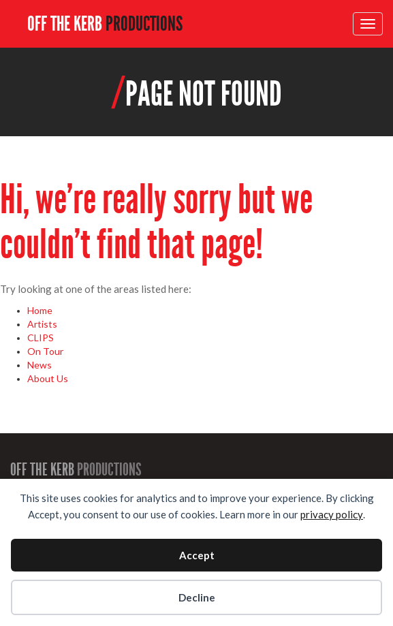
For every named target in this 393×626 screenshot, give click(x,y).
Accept (197, 555)
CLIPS (40, 337)
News (39, 365)
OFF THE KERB (105, 24)
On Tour (45, 351)
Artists (42, 324)
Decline (196, 597)
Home (39, 310)
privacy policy (331, 514)
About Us (47, 378)
